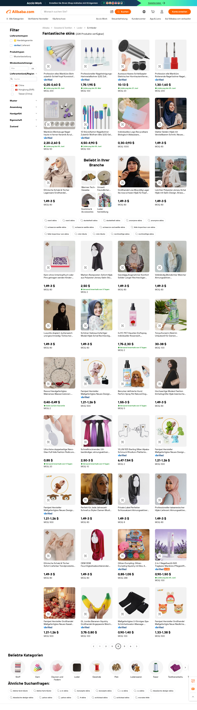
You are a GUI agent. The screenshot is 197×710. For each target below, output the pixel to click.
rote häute (81, 234)
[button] (112, 12)
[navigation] (23, 337)
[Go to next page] (136, 646)
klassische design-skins (161, 691)
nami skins (50, 220)
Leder (79, 28)
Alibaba (45, 28)
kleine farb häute (19, 691)
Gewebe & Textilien (63, 28)
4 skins (81, 697)
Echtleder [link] (91, 28)
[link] (193, 681)
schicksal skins (100, 697)
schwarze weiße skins (55, 227)
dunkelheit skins (88, 220)
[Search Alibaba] (75, 11)
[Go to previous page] (93, 646)
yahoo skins (45, 697)
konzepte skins (82, 691)
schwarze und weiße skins (112, 227)
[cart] (153, 12)
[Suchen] (123, 11)
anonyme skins (134, 220)
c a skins (122, 691)
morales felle (142, 697)
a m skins (62, 691)
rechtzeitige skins (120, 234)
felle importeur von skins (143, 227)
